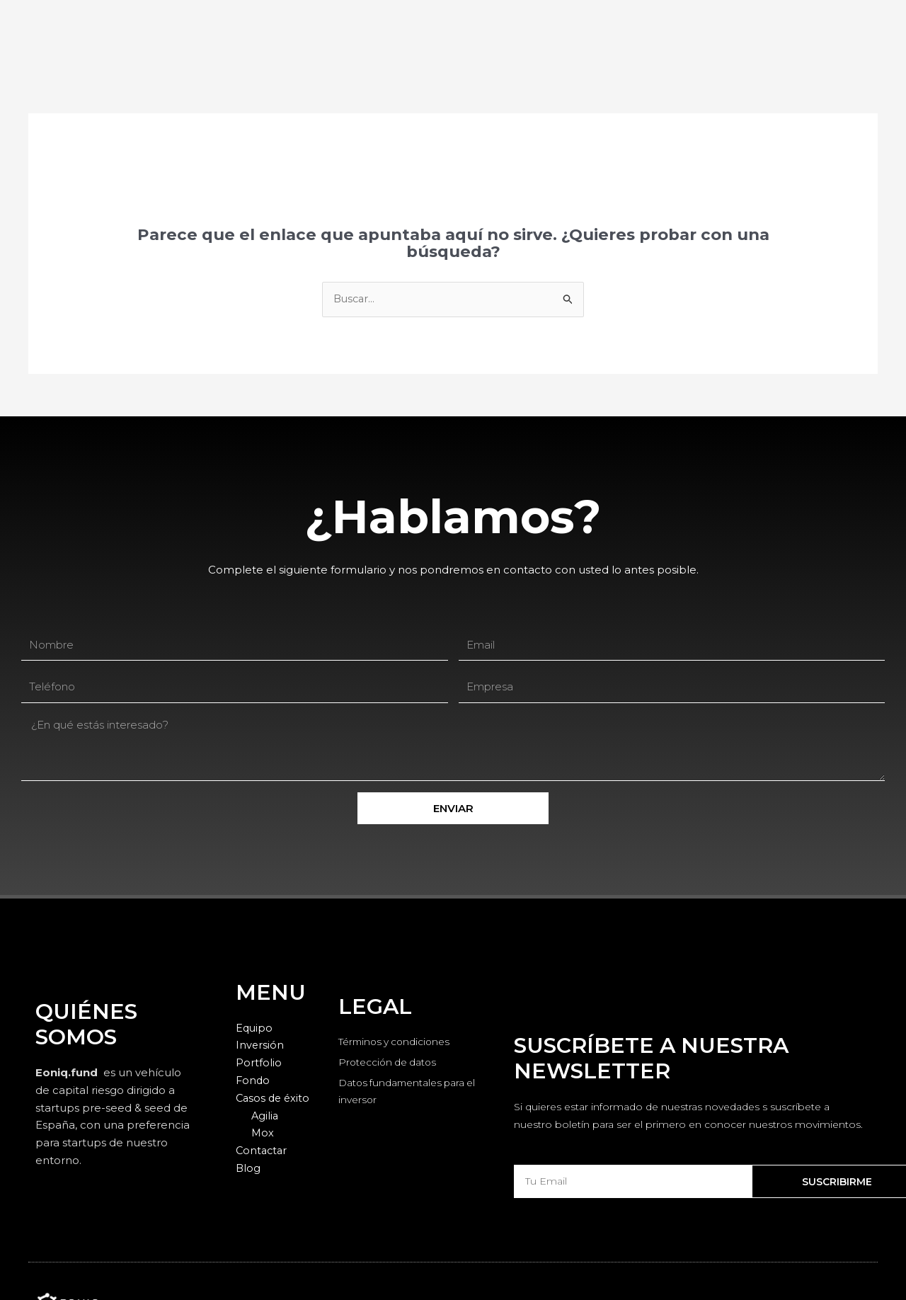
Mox (263, 1133)
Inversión (260, 1045)
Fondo (253, 1081)
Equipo (255, 1027)
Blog (248, 1168)
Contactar (262, 1151)
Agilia (265, 1115)
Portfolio (259, 1063)
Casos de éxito (274, 1098)
